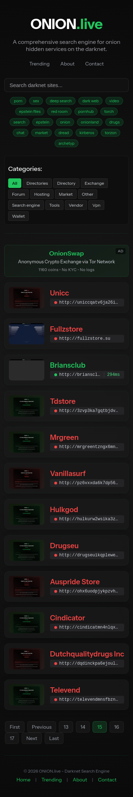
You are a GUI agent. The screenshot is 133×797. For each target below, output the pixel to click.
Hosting (41, 194)
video (114, 100)
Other (87, 194)
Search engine (26, 205)
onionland (90, 122)
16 (116, 727)
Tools (54, 205)
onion (65, 122)
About (67, 64)
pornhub (86, 111)
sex (36, 100)
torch (109, 111)
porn (18, 100)
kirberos (86, 132)
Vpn (96, 205)
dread (64, 132)
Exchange (94, 183)
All (14, 183)
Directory (66, 183)
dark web (90, 100)
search (19, 122)
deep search (61, 100)
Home (24, 779)
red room (59, 111)
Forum (18, 194)
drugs (114, 122)
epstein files (29, 111)
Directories (37, 183)
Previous (41, 727)
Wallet (18, 216)
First (15, 727)
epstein (43, 122)
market (41, 132)
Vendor (76, 205)
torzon (110, 132)
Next (31, 738)
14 (83, 727)
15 (99, 727)
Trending (39, 64)
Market (66, 194)
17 (12, 738)
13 (65, 727)
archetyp (66, 143)
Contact (94, 64)
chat (20, 132)
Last (54, 738)
